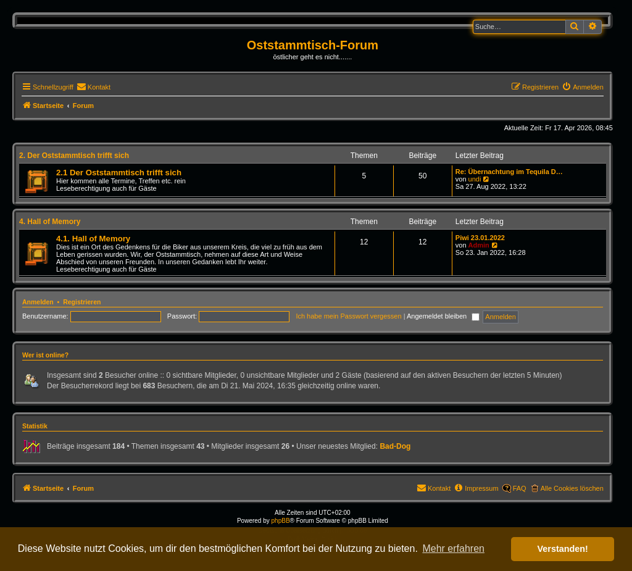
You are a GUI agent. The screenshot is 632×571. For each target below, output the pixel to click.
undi (474, 179)
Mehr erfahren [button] (453, 548)
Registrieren (82, 302)
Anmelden (38, 302)
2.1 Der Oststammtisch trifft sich (118, 172)
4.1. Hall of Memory (93, 238)
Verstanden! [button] (563, 549)
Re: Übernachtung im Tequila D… (509, 171)
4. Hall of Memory (49, 221)
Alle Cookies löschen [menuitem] (572, 488)
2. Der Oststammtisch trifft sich (74, 155)
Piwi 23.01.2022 (480, 237)
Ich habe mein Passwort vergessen (348, 316)
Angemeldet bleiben (443, 316)
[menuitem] (93, 87)
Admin (478, 245)
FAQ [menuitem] (519, 488)
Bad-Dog (395, 446)
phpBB (281, 520)
